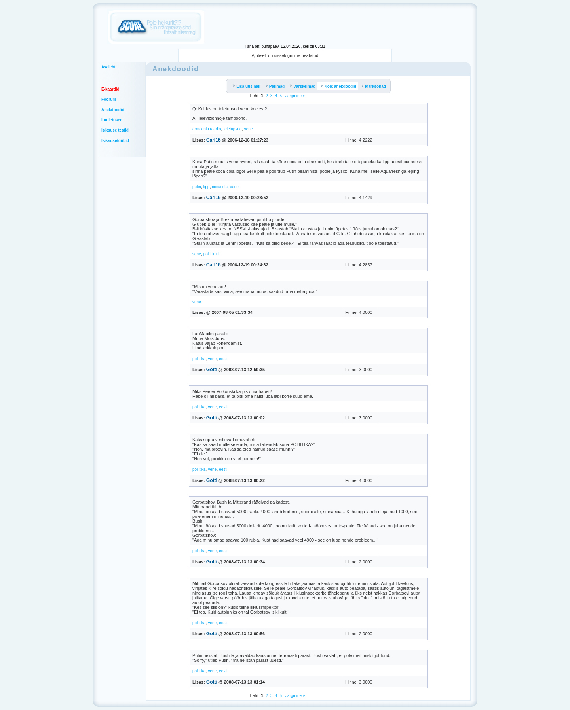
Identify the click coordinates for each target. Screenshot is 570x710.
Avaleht (108, 67)
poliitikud (211, 254)
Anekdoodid (112, 110)
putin (196, 187)
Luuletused (111, 120)
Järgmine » (294, 96)
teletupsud (232, 129)
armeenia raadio (206, 129)
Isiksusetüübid (115, 140)
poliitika (198, 359)
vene (248, 129)
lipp (206, 187)
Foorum (108, 99)
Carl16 (213, 140)
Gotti (211, 369)
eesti (223, 359)
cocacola (220, 187)
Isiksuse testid (115, 130)
